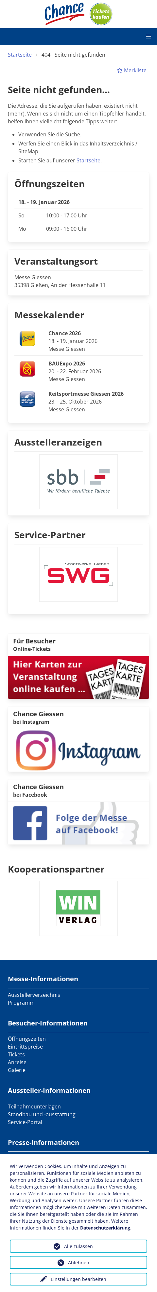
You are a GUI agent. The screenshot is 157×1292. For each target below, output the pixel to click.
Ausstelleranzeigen (58, 442)
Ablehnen (78, 1262)
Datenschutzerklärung (105, 1228)
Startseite (20, 54)
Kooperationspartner (56, 869)
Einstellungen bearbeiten (78, 1279)
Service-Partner (50, 535)
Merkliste (132, 70)
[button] (148, 36)
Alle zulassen (78, 1246)
